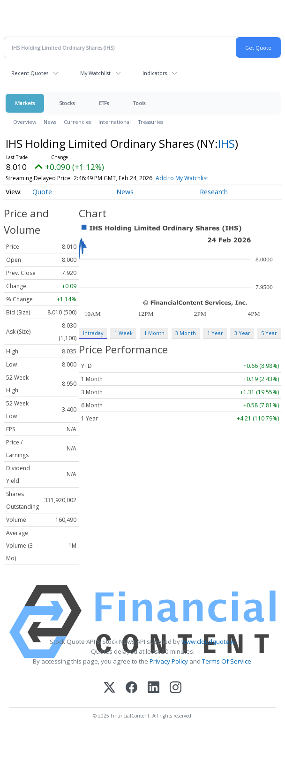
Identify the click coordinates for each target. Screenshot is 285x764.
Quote (42, 191)
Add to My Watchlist (182, 178)
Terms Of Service (226, 661)
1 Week (123, 332)
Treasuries (150, 121)
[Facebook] (131, 688)
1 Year (215, 332)
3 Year (242, 332)
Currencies (77, 121)
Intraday (93, 332)
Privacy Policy (169, 661)
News (50, 121)
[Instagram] (175, 688)
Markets (25, 103)
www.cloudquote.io (208, 641)
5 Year (269, 332)
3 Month (185, 332)
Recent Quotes (29, 72)
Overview (24, 121)
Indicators (154, 72)
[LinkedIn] (153, 688)
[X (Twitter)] (109, 688)
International (114, 121)
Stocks (67, 103)
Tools (139, 103)
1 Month (154, 332)
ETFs (104, 103)
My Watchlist (95, 72)
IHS (226, 143)
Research (214, 191)
